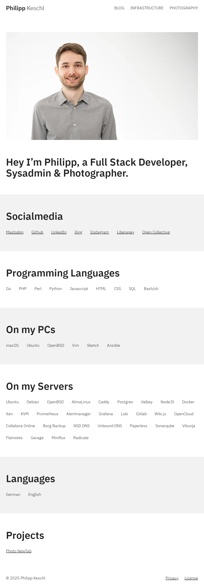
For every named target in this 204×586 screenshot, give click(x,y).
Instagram (99, 232)
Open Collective (156, 232)
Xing (78, 232)
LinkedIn (59, 232)
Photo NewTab (18, 551)
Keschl (25, 8)
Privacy (172, 578)
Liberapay (125, 232)
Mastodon (15, 232)
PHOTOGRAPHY (184, 8)
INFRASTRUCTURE (147, 8)
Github (37, 232)
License (191, 578)
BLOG (119, 8)
